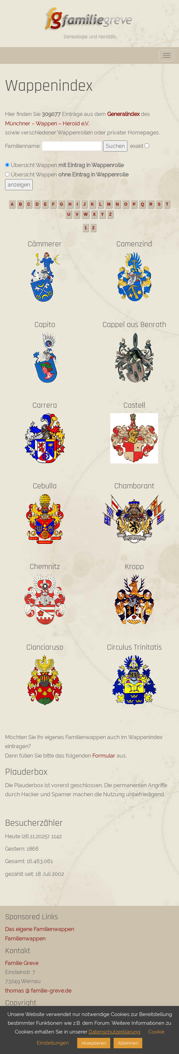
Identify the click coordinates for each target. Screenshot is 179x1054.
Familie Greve (21, 963)
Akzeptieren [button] (93, 1043)
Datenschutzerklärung (114, 1032)
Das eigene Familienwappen (39, 929)
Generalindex (123, 114)
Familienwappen (25, 938)
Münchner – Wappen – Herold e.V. (47, 123)
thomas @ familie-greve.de (38, 990)
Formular (103, 756)
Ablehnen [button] (128, 1043)
